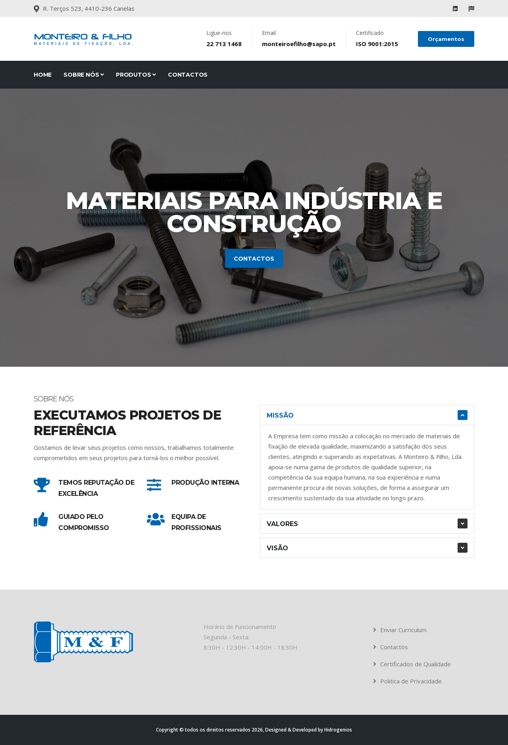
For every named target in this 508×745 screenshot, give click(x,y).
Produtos (136, 74)
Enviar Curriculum (403, 630)
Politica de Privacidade (411, 681)
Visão (277, 548)
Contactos (188, 74)
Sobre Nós (84, 74)
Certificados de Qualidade (415, 664)
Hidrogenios (338, 729)
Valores (282, 524)
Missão (280, 415)
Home (43, 74)
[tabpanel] (254, 228)
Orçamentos (446, 39)
